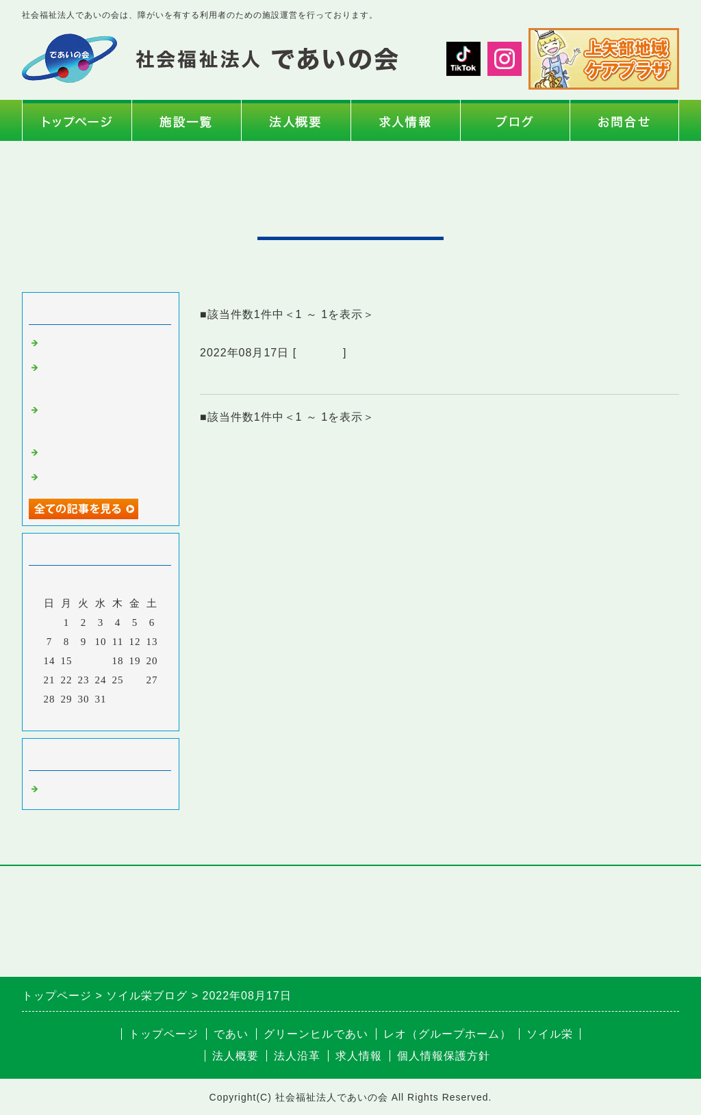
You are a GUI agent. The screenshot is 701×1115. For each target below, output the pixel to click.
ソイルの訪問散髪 (252, 377)
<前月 (72, 716)
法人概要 (235, 1056)
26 (135, 679)
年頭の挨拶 (69, 343)
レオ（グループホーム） (447, 1034)
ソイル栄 (319, 352)
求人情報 (358, 1056)
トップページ (164, 1034)
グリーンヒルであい (316, 1034)
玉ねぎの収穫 (75, 477)
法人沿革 (297, 1056)
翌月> (129, 716)
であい (231, 1034)
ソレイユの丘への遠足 (97, 452)
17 (101, 660)
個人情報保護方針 (443, 1056)
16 (84, 660)
